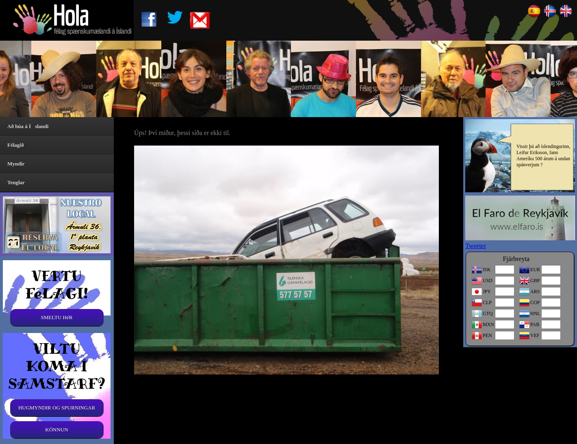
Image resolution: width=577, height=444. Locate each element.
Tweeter (475, 245)
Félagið (15, 145)
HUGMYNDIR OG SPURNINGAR (56, 408)
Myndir (16, 164)
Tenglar (16, 182)
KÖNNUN (56, 430)
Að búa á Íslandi (27, 126)
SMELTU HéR (57, 317)
